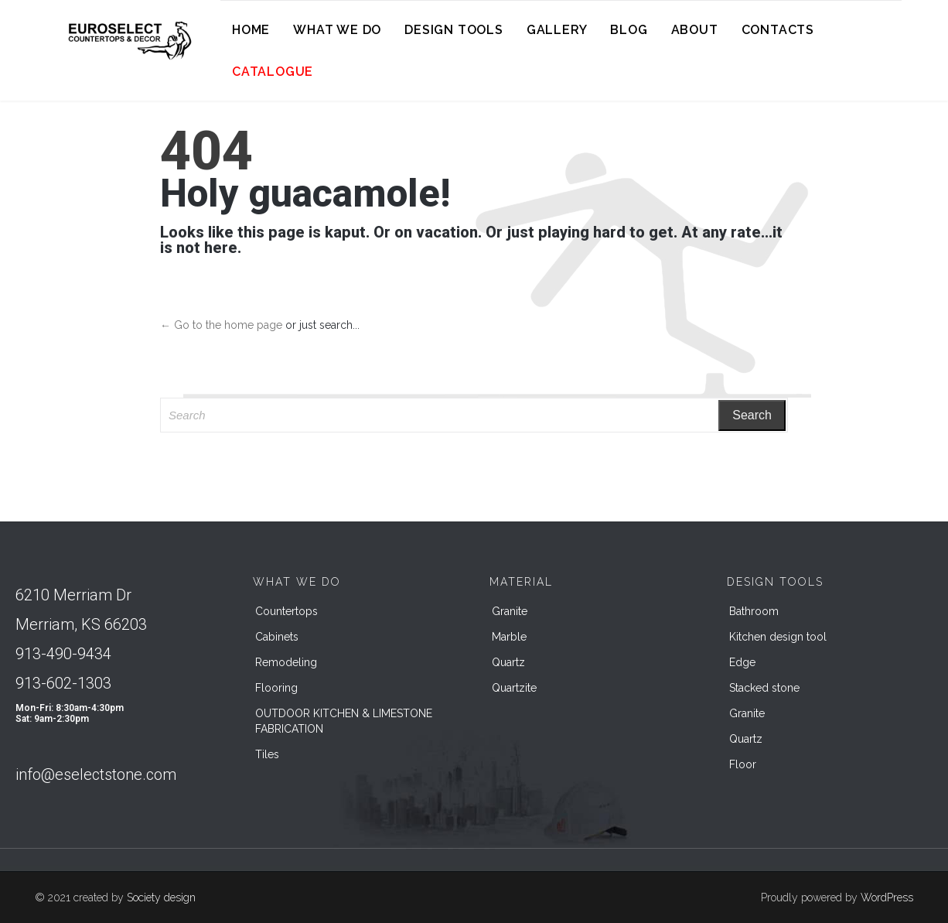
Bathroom (754, 611)
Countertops (286, 611)
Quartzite (514, 688)
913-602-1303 (63, 683)
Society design (161, 897)
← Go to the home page (221, 325)
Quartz (508, 662)
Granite (509, 611)
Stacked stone (764, 688)
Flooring (276, 688)
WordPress (887, 897)
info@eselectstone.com (95, 774)
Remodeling (286, 662)
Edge (742, 662)
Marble (509, 637)
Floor (742, 764)
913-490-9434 (63, 653)
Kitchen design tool (778, 637)
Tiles (267, 754)
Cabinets (276, 637)
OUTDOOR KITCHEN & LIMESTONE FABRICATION (343, 721)
